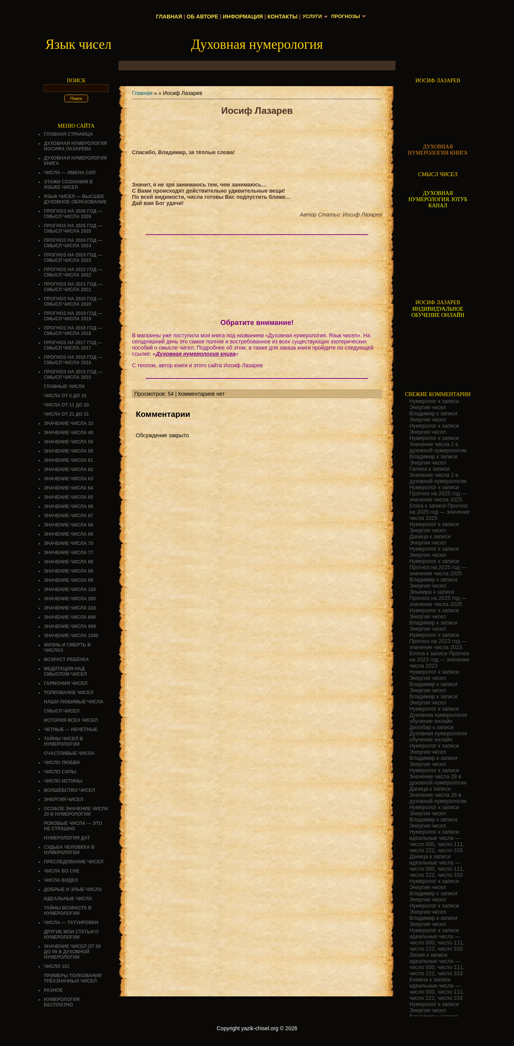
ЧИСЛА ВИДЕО (61, 880)
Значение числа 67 (68, 515)
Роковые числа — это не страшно (73, 826)
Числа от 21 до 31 (66, 414)
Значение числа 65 (68, 497)
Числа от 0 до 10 (65, 395)
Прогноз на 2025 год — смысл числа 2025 (73, 228)
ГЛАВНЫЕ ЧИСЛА (64, 386)
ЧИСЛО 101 (57, 966)
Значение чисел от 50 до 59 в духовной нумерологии (72, 952)
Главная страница (68, 134)
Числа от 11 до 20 (66, 405)
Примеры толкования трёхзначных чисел (73, 978)
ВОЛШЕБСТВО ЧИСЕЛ (69, 790)
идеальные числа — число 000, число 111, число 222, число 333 (436, 844)
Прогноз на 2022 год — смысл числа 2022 (73, 272)
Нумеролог (423, 401)
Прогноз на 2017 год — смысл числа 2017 (73, 345)
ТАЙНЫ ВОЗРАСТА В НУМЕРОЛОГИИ (68, 910)
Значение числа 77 (68, 552)
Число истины (63, 781)
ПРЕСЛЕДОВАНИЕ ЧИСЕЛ (73, 861)
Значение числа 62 (68, 469)
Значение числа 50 (68, 442)
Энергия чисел (63, 799)
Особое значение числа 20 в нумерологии (76, 811)
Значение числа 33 (68, 423)
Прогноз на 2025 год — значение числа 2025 (438, 496)
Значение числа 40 (68, 432)
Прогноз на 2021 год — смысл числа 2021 (73, 286)
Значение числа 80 (68, 562)
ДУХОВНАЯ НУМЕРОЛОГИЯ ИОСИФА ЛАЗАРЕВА (75, 146)
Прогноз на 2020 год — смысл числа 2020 (73, 301)
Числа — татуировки (71, 922)
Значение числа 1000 (71, 635)
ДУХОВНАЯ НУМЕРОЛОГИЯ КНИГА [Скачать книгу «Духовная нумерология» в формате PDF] (437, 150)
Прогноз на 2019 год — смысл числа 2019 (73, 316)
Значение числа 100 (70, 589)
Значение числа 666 (70, 617)
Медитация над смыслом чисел (65, 671)
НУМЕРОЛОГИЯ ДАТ (67, 838)
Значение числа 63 (68, 478)
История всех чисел (71, 720)
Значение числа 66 (68, 506)
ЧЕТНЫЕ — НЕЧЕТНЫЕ (71, 729)
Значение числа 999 (70, 626)
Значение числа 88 (68, 571)
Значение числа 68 (68, 525)
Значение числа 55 (68, 451)
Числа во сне (61, 871)
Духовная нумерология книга (195, 354)
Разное (53, 990)
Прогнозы (346, 16)
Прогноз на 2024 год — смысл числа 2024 (73, 243)
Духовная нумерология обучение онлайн (438, 718)
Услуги (311, 16)
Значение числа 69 (68, 534)
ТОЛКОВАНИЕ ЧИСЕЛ (68, 692)
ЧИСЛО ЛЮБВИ (62, 762)
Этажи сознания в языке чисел (68, 184)
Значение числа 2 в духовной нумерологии (438, 447)
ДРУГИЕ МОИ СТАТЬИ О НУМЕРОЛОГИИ (71, 934)
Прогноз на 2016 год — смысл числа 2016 (73, 360)
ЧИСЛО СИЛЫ (60, 772)
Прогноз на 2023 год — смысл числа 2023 (73, 257)
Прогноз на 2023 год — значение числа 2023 (438, 644)
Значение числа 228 (70, 608)
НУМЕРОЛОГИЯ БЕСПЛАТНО (62, 1002)
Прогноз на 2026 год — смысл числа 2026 (73, 213)
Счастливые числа (69, 753)
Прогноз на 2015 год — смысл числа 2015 (73, 374)
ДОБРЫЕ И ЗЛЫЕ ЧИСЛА (73, 889)
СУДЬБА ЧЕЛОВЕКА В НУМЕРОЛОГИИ (69, 849)
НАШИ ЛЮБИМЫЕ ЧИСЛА (73, 702)
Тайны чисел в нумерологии (63, 741)
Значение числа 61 (68, 460)
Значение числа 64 (68, 488)
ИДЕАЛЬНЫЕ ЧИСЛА (68, 898)
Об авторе (200, 16)
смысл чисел (62, 711)
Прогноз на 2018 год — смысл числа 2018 (73, 330)
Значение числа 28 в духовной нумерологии (438, 779)
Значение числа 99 (68, 580)
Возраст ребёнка (66, 659)
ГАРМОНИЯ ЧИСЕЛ (65, 683)
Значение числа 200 (70, 598)
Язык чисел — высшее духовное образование (75, 199)
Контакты (280, 16)
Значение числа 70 (68, 543)
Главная (167, 16)
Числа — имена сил (69, 172)
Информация (240, 16)
